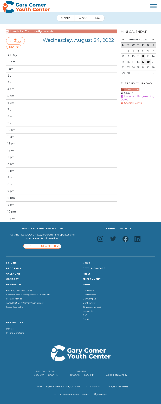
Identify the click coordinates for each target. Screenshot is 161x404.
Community (130, 89)
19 (143, 61)
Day (97, 18)
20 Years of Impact (92, 307)
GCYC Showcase (94, 268)
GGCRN (127, 92)
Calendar (13, 274)
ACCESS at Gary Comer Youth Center (24, 303)
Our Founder (89, 303)
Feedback (100, 394)
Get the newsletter (42, 246)
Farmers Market (14, 299)
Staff (85, 315)
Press (87, 274)
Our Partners (89, 294)
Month (65, 18)
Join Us (11, 263)
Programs (13, 268)
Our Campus (89, 299)
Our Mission (88, 290)
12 (143, 56)
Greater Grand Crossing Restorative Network (28, 294)
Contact (12, 279)
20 (148, 61)
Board (86, 319)
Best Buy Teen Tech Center (19, 290)
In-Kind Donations (15, 333)
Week (83, 18)
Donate (10, 329)
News (86, 263)
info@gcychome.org (117, 386)
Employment (92, 279)
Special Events (131, 103)
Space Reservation (15, 307)
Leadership (88, 311)
